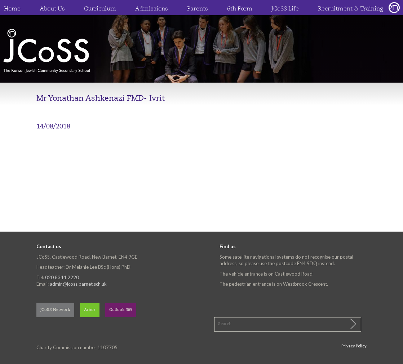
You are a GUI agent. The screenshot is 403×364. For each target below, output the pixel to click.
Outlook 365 (120, 310)
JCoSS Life (285, 9)
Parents (197, 9)
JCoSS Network (55, 310)
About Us (52, 9)
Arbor (90, 310)
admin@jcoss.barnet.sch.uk (78, 284)
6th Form (239, 9)
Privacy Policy (354, 345)
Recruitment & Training (350, 9)
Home (12, 9)
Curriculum (100, 9)
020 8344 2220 (62, 277)
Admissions (151, 9)
